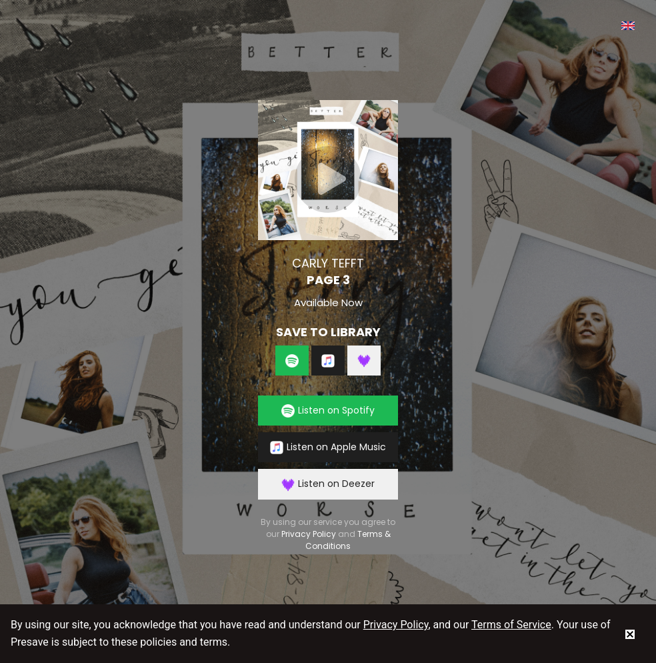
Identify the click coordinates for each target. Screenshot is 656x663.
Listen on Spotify (328, 411)
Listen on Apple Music (328, 447)
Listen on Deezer (328, 484)
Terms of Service (511, 624)
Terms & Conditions (348, 540)
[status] (630, 633)
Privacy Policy (308, 534)
